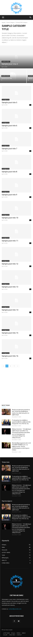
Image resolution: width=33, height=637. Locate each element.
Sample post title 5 (9, 102)
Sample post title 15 (10, 333)
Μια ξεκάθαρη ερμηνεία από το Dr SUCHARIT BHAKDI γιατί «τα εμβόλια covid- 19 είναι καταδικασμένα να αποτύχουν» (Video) (21, 446)
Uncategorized (6, 61)
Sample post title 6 (9, 126)
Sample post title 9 (9, 195)
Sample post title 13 (10, 287)
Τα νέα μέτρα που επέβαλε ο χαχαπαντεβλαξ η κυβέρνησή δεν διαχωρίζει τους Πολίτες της (21, 421)
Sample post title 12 (10, 264)
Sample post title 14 (10, 310)
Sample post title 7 (9, 149)
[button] (3, 17)
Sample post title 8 (9, 172)
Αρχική (3, 22)
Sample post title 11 (10, 241)
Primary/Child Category (21, 22)
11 (30, 104)
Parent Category (10, 22)
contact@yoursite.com (15, 609)
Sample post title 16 (10, 356)
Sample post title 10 (10, 218)
